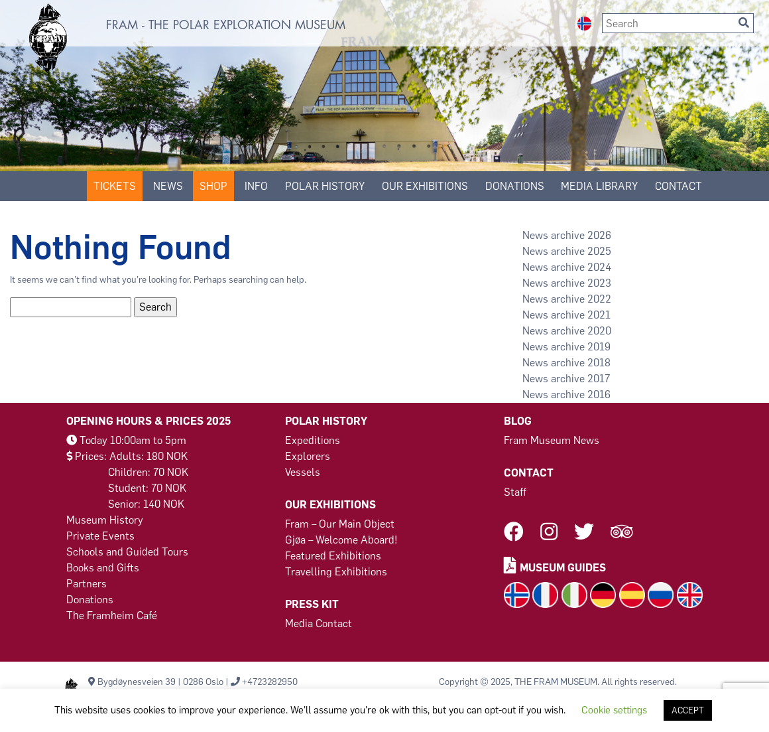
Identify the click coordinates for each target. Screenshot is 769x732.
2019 (599, 346)
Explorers (307, 456)
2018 (599, 362)
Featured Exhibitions (333, 555)
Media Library (599, 186)
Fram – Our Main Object (339, 524)
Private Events (100, 536)
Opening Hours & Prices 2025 (148, 421)
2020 (599, 331)
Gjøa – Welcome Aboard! (341, 540)
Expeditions (312, 440)
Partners (86, 583)
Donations (89, 599)
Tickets (114, 186)
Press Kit (312, 604)
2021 (599, 315)
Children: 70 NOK (148, 472)
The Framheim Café (111, 615)
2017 (598, 378)
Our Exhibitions (425, 186)
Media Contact (318, 623)
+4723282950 (270, 682)
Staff (515, 492)
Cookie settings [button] (614, 710)
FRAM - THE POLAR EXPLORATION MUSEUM (225, 25)
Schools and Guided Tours (127, 552)
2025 (599, 251)
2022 (599, 299)
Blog (518, 421)
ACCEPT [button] (688, 710)
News (168, 186)
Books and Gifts (102, 567)
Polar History (325, 186)
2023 (599, 283)
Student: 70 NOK (147, 488)
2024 (599, 267)
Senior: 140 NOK (146, 504)
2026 (599, 235)
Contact (678, 186)
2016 (599, 394)
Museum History (104, 520)
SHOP (213, 186)
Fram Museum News (551, 440)
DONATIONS (514, 186)
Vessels (302, 472)
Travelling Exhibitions (336, 571)
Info (256, 186)
